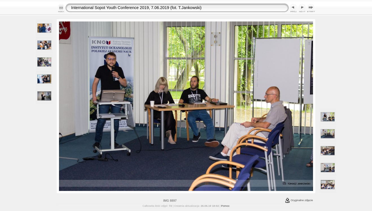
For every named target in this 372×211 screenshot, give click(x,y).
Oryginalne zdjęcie (299, 200)
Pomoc (225, 205)
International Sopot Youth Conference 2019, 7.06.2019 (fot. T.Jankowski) (136, 7)
